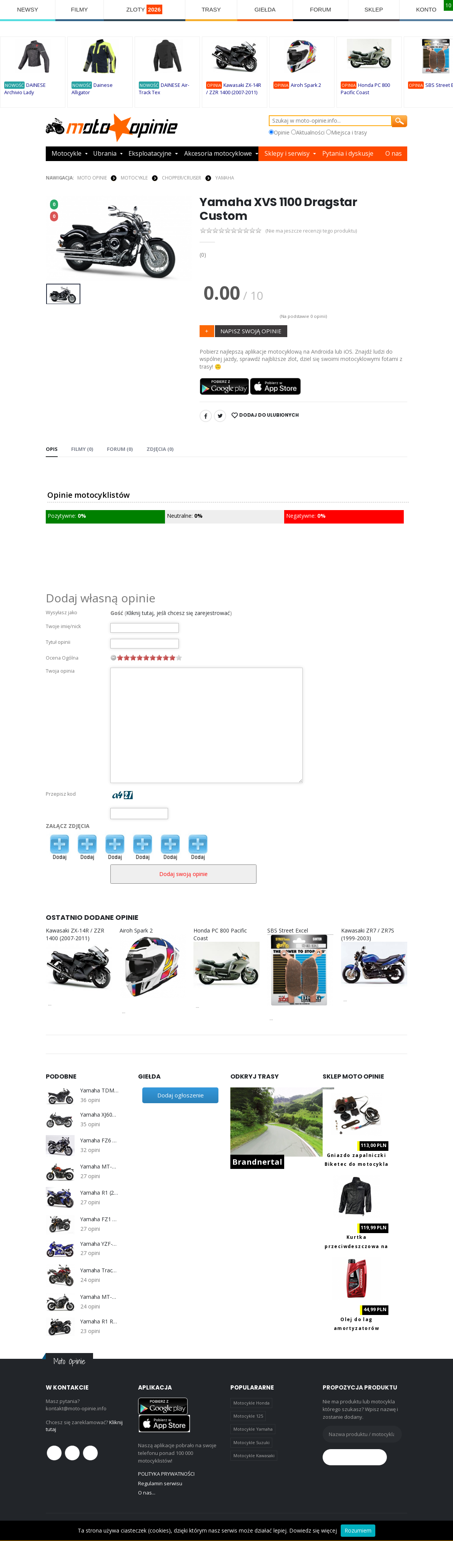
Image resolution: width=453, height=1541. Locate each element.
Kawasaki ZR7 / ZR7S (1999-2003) (367, 934)
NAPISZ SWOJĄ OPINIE (250, 331)
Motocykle (67, 154)
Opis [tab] (52, 449)
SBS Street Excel (287, 930)
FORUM (320, 9)
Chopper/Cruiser (181, 178)
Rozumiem (358, 1530)
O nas (393, 154)
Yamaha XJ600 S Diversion (99, 1114)
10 (179, 657)
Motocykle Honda (251, 1403)
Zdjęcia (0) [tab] (159, 449)
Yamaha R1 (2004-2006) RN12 (99, 1192)
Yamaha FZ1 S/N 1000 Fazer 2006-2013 (99, 1219)
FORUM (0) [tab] (119, 449)
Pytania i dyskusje (347, 154)
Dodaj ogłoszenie (180, 1095)
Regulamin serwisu (160, 1483)
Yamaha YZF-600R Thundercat (99, 1243)
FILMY (79, 9)
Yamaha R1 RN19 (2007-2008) (99, 1321)
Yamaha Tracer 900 (99, 1270)
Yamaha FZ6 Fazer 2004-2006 (99, 1140)
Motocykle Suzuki (251, 1442)
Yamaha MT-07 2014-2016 (99, 1296)
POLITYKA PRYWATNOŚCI (166, 1473)
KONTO (426, 9)
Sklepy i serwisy (287, 154)
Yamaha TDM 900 (99, 1090)
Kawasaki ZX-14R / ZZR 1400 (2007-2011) (75, 934)
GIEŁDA (265, 9)
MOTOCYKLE (134, 178)
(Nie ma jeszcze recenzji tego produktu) (311, 230)
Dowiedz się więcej (313, 1530)
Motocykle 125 (248, 1416)
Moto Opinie (92, 178)
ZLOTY (144, 9)
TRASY (211, 9)
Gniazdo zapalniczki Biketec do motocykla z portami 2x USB (357, 1164)
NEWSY (27, 9)
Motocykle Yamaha (253, 1429)
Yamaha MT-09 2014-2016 (99, 1166)
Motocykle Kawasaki (254, 1455)
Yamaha (224, 178)
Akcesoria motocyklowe (218, 154)
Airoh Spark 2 (306, 85)
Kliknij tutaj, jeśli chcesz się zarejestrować (178, 613)
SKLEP (374, 9)
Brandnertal (257, 1162)
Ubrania (105, 154)
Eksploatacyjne (150, 154)
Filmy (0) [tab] (82, 449)
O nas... (146, 1492)
